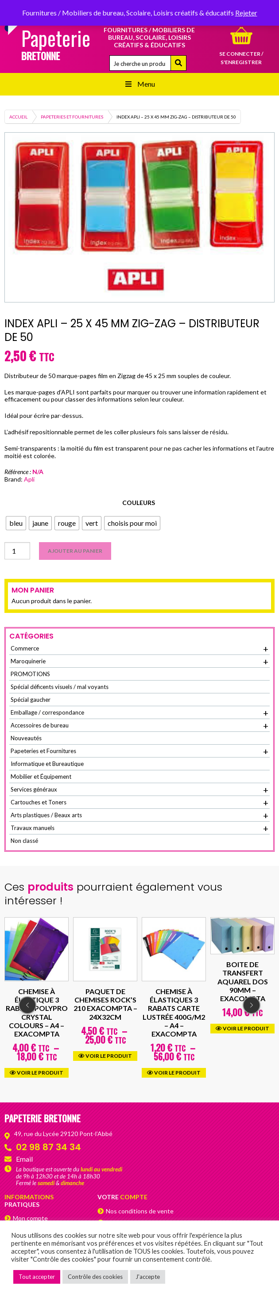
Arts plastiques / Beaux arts (139, 815)
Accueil (18, 116)
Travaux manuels (139, 828)
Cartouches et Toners (139, 802)
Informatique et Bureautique (47, 763)
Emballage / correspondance (139, 713)
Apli (29, 479)
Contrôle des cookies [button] (95, 1276)
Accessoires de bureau (139, 725)
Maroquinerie (139, 661)
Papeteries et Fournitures (72, 116)
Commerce (139, 648)
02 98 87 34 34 (48, 1147)
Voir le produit (36, 1072)
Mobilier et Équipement (41, 776)
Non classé (24, 840)
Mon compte (30, 1218)
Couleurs (138, 502)
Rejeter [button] (246, 12)
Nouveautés (26, 738)
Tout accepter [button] (37, 1276)
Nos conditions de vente (140, 1211)
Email (24, 1159)
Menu (139, 84)
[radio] (16, 523)
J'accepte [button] (148, 1276)
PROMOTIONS (30, 673)
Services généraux (139, 789)
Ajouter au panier (75, 550)
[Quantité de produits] (17, 550)
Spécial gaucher (30, 699)
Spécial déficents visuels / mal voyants (59, 686)
